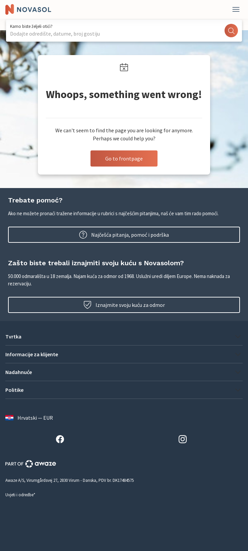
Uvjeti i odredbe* (20, 495)
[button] (124, 336)
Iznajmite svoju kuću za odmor (124, 305)
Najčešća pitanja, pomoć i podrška (124, 235)
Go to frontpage (124, 158)
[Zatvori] (236, 9)
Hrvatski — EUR (29, 418)
